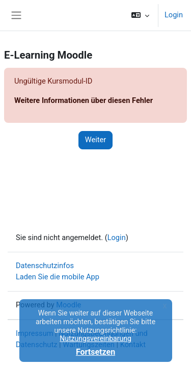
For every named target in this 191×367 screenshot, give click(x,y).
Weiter (95, 139)
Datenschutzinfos (45, 265)
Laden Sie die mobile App (57, 276)
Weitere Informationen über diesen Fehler (83, 100)
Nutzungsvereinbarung (95, 338)
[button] (140, 15)
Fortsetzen (95, 352)
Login (174, 14)
